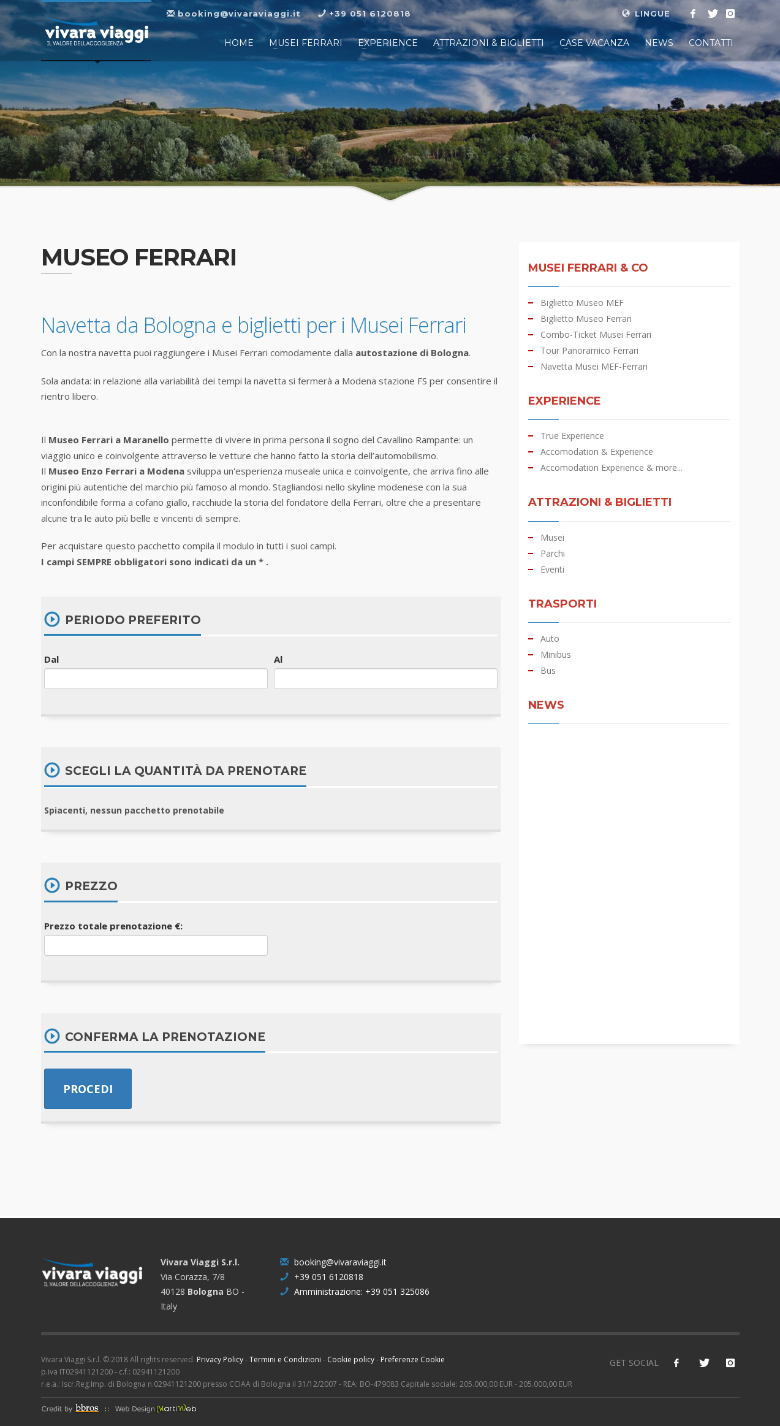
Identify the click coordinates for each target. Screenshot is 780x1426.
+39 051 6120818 (321, 1277)
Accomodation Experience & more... (611, 467)
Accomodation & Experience (596, 451)
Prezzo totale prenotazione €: (113, 926)
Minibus (555, 654)
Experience (388, 42)
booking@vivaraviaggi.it (333, 1262)
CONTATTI (711, 42)
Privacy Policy (220, 1359)
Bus (548, 670)
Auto (549, 638)
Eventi (552, 569)
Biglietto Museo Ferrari (586, 318)
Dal (51, 659)
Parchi (552, 553)
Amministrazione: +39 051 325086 (355, 1291)
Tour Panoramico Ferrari (589, 350)
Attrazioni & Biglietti (488, 42)
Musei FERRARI (306, 42)
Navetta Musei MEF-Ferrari (594, 366)
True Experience (572, 435)
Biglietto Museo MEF (582, 302)
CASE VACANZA (594, 42)
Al (278, 659)
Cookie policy (350, 1359)
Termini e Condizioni (285, 1359)
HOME (239, 42)
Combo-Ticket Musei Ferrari (595, 334)
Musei (552, 537)
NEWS (659, 42)
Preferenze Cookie (413, 1359)
